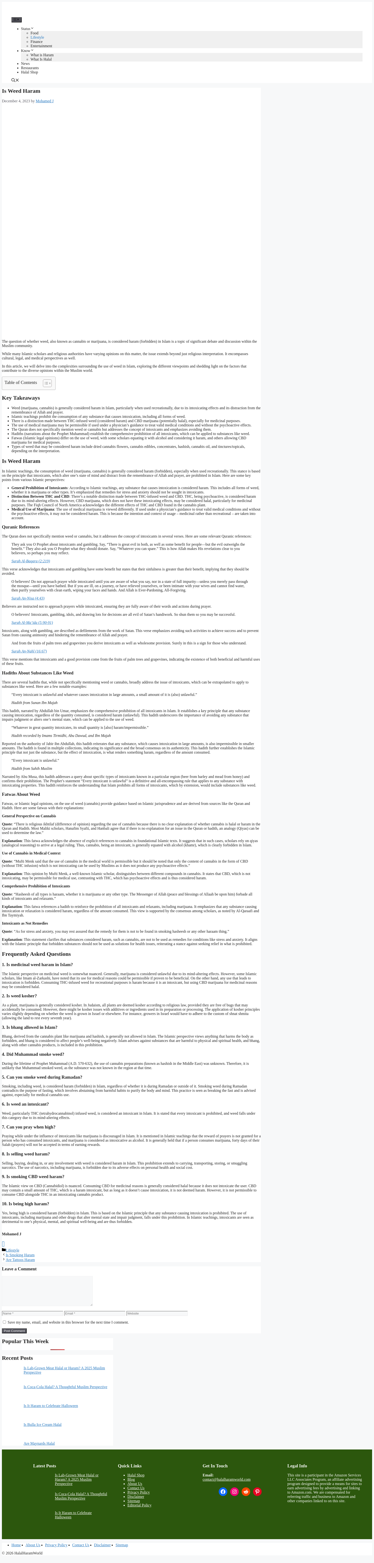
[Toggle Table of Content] (45, 383)
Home (16, 1551)
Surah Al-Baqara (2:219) (30, 561)
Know (27, 51)
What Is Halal (41, 59)
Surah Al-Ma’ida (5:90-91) (32, 623)
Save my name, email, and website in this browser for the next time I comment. (68, 1328)
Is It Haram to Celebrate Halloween (51, 1411)
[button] (15, 81)
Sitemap (133, 1507)
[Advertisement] (131, 141)
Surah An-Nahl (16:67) (29, 651)
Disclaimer (135, 1502)
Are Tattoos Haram (20, 1260)
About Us (134, 1489)
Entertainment (41, 46)
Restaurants (30, 68)
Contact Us (136, 1494)
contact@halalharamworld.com (227, 1485)
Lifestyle (37, 37)
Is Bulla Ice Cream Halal (43, 1430)
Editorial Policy (139, 1511)
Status (27, 29)
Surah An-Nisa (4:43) (27, 598)
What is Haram (42, 55)
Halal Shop (29, 72)
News (25, 64)
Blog (131, 1485)
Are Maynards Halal (39, 1449)
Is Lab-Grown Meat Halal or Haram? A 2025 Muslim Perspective (77, 1485)
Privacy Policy (138, 1498)
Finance (37, 42)
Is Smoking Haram (20, 1255)
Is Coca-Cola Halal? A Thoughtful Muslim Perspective (65, 1393)
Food (34, 33)
